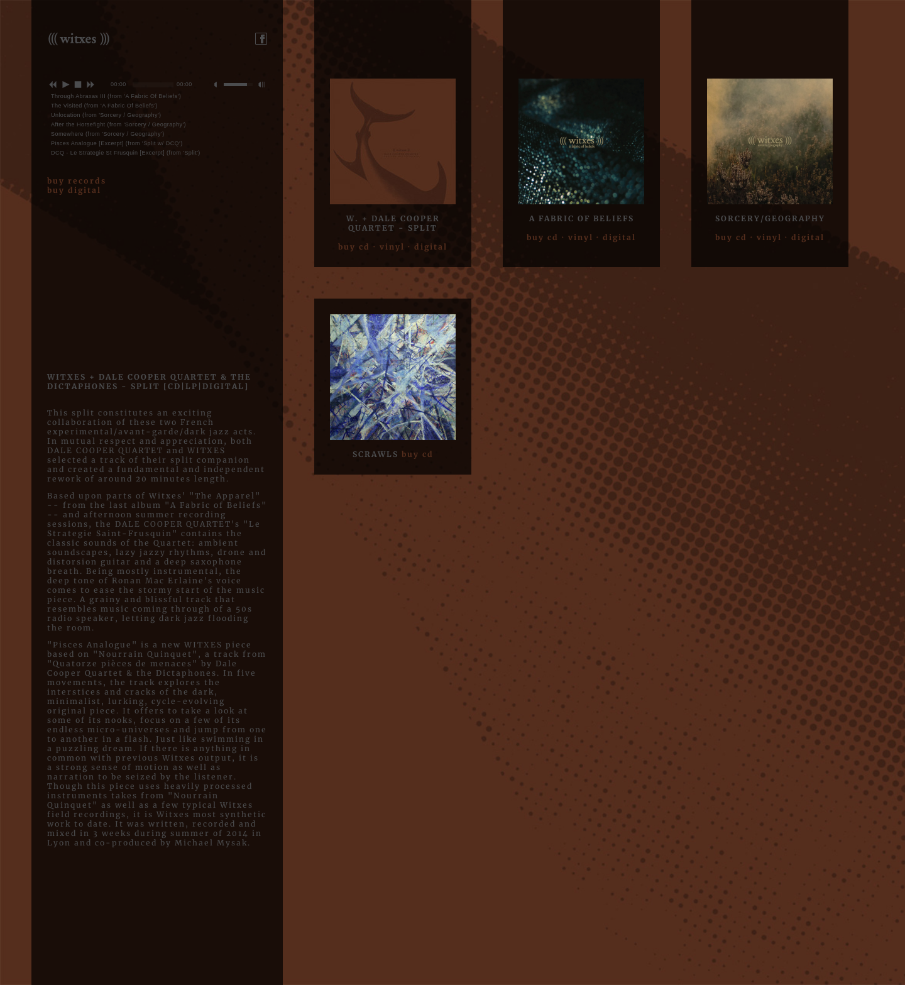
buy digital (74, 190)
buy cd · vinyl (371, 246)
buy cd (418, 454)
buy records (76, 180)
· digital (427, 246)
